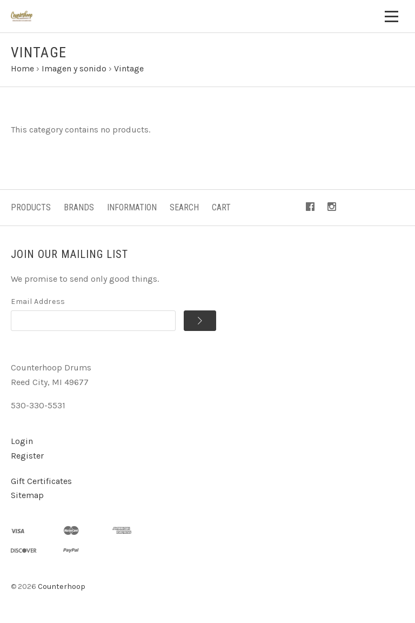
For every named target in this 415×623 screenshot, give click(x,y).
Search (184, 207)
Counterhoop (61, 586)
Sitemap (27, 495)
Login (22, 441)
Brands (79, 207)
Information (132, 207)
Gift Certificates (41, 481)
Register (27, 455)
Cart (221, 207)
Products (31, 207)
